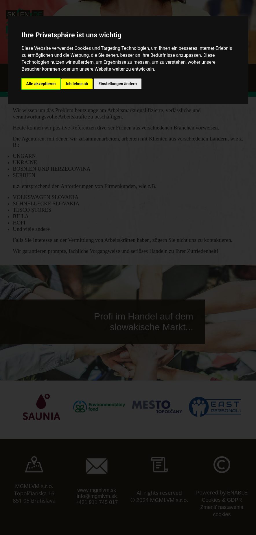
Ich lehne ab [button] (77, 83)
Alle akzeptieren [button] (41, 83)
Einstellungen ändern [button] (117, 83)
